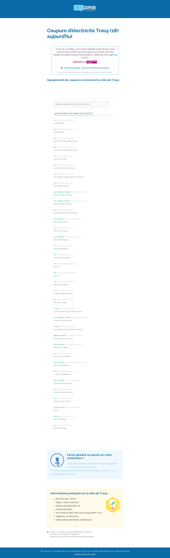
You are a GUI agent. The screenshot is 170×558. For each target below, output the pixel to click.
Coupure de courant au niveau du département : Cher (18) (70, 532)
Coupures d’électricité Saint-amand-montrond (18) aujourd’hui (71, 536)
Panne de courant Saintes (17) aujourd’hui (64, 534)
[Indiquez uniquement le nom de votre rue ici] (81, 104)
